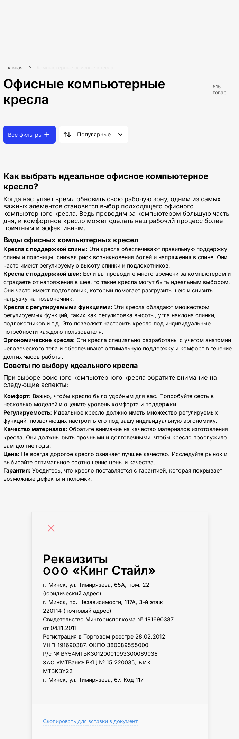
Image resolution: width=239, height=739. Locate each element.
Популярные (94, 134)
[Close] (53, 529)
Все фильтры (25, 134)
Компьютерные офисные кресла (75, 67)
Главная (13, 67)
